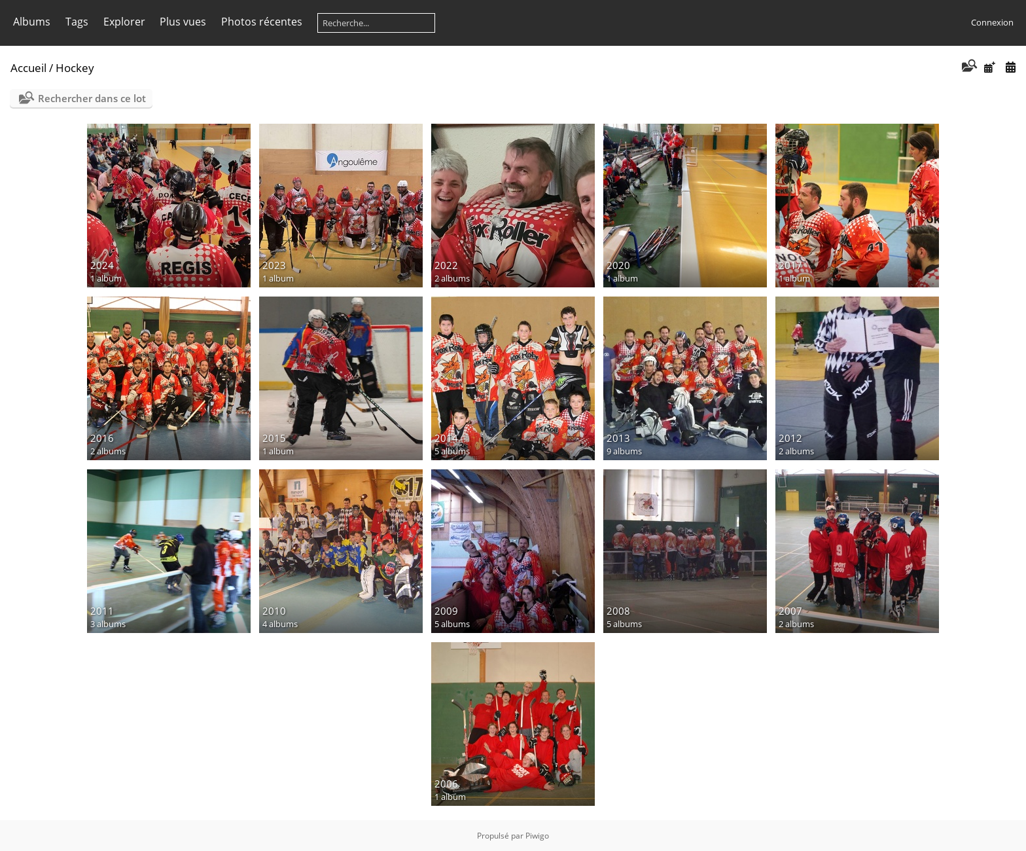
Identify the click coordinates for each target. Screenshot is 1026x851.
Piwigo (537, 835)
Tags (76, 21)
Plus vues (183, 21)
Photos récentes (261, 21)
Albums (31, 21)
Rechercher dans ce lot (92, 98)
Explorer (124, 21)
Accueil (28, 67)
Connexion (992, 22)
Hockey (75, 67)
